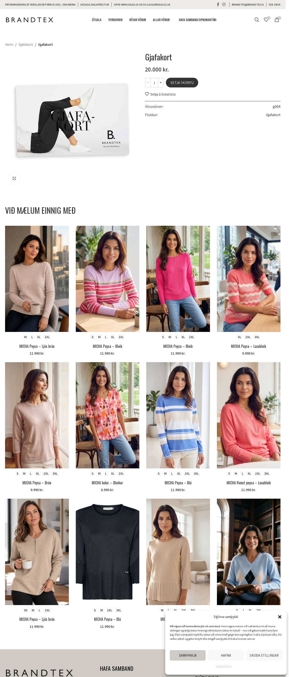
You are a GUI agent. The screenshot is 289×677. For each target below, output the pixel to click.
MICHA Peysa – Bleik (107, 346)
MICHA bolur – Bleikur (107, 482)
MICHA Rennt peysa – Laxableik (249, 482)
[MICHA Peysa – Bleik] (108, 279)
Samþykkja (188, 655)
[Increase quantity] (161, 82)
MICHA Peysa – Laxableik (248, 346)
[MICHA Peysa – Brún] (37, 415)
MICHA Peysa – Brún (36, 482)
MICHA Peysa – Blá (178, 482)
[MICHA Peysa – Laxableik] (249, 279)
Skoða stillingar (264, 655)
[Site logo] (29, 19)
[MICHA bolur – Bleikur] (108, 415)
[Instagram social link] (224, 4)
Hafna (226, 655)
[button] (279, 617)
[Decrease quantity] (148, 82)
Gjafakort (25, 44)
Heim (9, 44)
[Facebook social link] (218, 4)
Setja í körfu (182, 82)
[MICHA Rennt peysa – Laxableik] (249, 415)
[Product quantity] (154, 82)
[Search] (257, 19)
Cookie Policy (224, 666)
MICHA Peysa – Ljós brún (37, 346)
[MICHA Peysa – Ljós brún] (37, 279)
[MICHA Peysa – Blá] (178, 415)
